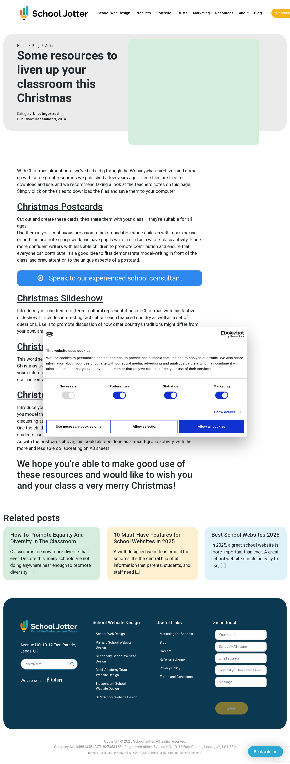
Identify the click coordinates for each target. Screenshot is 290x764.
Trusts (183, 13)
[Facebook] (48, 684)
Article (50, 46)
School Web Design (114, 13)
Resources (225, 13)
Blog (258, 13)
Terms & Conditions (100, 752)
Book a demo (265, 751)
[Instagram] (53, 684)
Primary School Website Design (114, 645)
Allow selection (144, 426)
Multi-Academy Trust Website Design (111, 673)
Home (22, 46)
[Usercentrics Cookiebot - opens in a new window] (224, 334)
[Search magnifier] (72, 664)
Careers (166, 652)
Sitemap (173, 752)
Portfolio (164, 13)
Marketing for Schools (176, 635)
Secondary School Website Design (116, 659)
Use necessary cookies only (78, 426)
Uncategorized (46, 114)
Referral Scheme (172, 660)
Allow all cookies (211, 426)
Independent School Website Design (111, 686)
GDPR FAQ (139, 752)
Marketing (202, 13)
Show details (224, 412)
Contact (283, 13)
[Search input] (45, 664)
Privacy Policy (170, 669)
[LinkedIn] (60, 684)
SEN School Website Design (116, 698)
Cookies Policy (157, 752)
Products (144, 13)
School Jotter (143, 741)
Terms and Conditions (176, 677)
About (244, 13)
